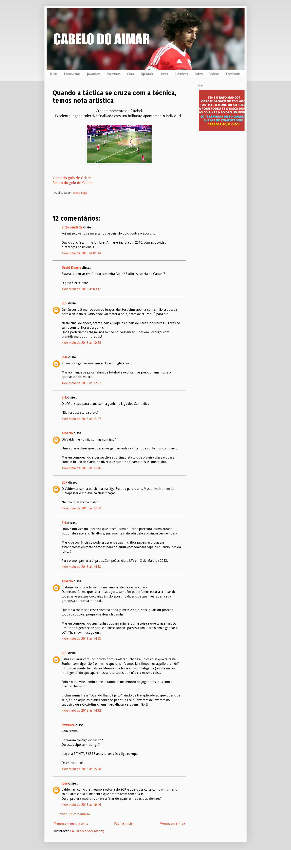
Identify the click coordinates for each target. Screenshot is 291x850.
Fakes (198, 74)
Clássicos (181, 74)
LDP (64, 303)
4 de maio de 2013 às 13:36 (81, 468)
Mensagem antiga (172, 823)
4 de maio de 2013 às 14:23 (81, 639)
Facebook (232, 74)
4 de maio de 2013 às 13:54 (81, 508)
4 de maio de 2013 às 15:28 (81, 769)
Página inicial (124, 823)
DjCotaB (147, 74)
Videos (214, 74)
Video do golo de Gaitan (72, 178)
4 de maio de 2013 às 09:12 (81, 289)
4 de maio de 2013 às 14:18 (81, 567)
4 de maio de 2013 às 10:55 (81, 343)
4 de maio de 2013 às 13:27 (81, 419)
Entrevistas (72, 74)
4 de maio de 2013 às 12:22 (81, 383)
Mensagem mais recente (71, 823)
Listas (163, 74)
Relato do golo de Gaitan (73, 183)
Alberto (67, 433)
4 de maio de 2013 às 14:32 (81, 710)
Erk (64, 397)
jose (64, 357)
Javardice (93, 74)
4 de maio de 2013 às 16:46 (81, 805)
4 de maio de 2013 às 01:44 (81, 253)
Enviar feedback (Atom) (87, 831)
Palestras (113, 74)
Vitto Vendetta (72, 227)
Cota (130, 74)
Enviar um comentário (74, 814)
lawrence (68, 725)
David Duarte (71, 267)
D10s (53, 74)
